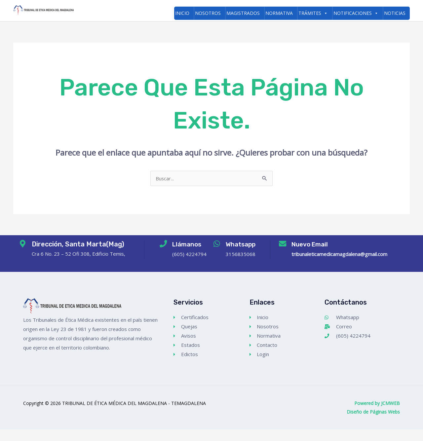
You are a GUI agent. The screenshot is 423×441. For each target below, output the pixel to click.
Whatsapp (244, 256)
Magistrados (243, 13)
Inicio (182, 13)
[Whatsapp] (217, 257)
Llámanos (186, 256)
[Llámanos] (160, 257)
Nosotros (208, 13)
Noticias (394, 13)
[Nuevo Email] (282, 257)
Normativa (279, 13)
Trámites (313, 13)
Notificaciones (355, 13)
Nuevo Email (313, 256)
